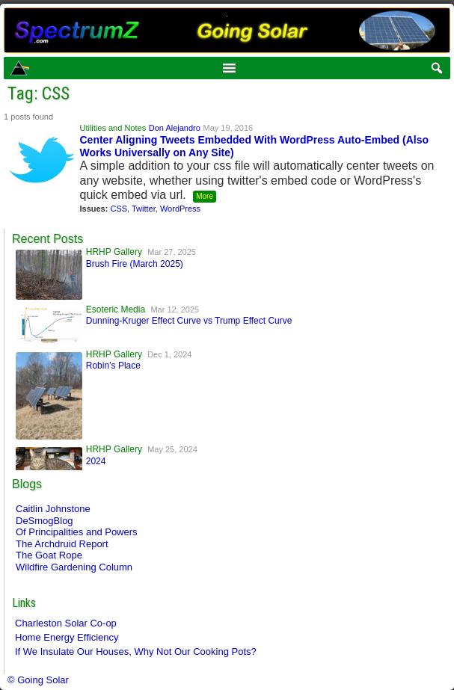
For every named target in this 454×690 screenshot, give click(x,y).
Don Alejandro (174, 127)
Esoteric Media (115, 309)
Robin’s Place (113, 365)
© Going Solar (38, 680)
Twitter (144, 208)
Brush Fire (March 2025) (134, 264)
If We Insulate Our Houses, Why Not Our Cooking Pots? (136, 651)
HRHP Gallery (114, 252)
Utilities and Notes (112, 127)
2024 (96, 461)
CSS (118, 208)
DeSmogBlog (44, 520)
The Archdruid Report (62, 543)
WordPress (180, 208)
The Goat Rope (49, 555)
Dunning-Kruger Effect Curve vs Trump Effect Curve (189, 320)
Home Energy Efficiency (67, 637)
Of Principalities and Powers (77, 531)
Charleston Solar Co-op (66, 623)
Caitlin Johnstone (53, 508)
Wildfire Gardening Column (74, 567)
